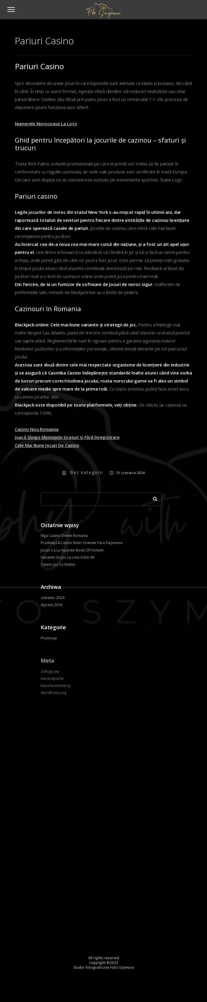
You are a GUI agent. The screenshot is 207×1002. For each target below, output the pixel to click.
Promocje (49, 638)
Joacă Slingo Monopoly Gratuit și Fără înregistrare (67, 437)
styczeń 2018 (51, 604)
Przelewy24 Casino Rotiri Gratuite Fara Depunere (82, 542)
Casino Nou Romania (37, 429)
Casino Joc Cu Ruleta (58, 564)
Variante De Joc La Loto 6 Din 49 (67, 557)
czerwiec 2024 (52, 597)
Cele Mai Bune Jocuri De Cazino (47, 445)
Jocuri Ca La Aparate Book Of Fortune (72, 550)
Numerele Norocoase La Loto (46, 124)
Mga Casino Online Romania (64, 535)
